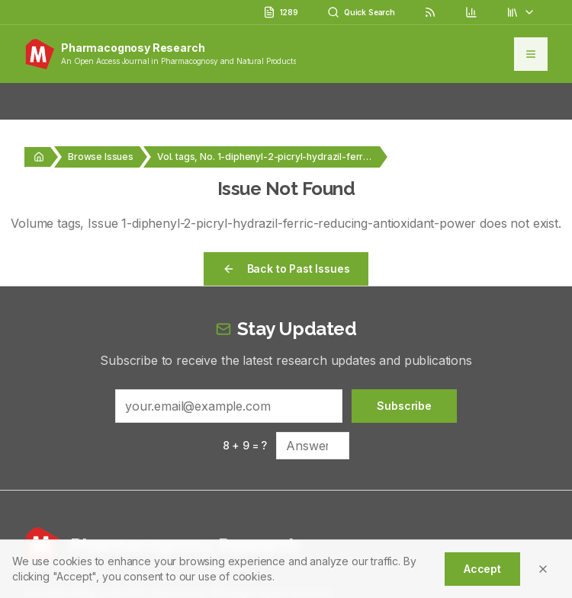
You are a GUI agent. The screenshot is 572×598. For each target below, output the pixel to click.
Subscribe (404, 405)
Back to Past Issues (286, 268)
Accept (482, 568)
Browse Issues (100, 156)
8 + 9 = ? (245, 445)
